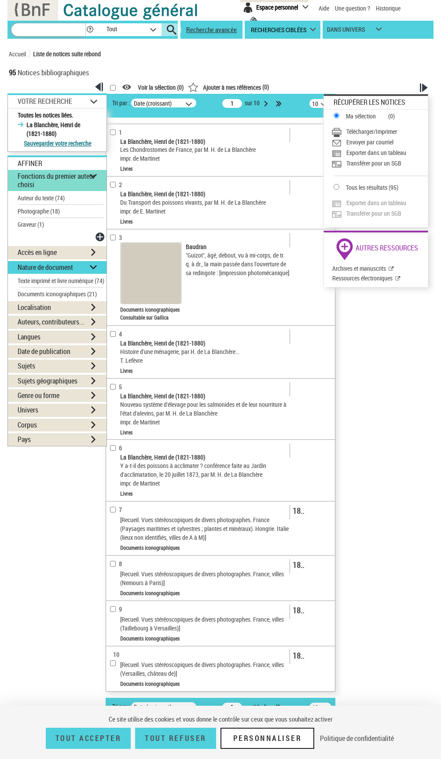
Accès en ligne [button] (37, 252)
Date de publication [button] (44, 351)
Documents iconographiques (57, 294)
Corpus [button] (27, 425)
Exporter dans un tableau (376, 152)
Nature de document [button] (45, 267)
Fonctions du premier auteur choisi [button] (56, 180)
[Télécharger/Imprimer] (379, 131)
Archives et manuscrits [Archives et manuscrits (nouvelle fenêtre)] (359, 268)
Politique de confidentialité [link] (357, 738)
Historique (388, 8)
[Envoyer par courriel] (379, 142)
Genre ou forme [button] (38, 395)
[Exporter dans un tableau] (379, 152)
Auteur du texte (41, 198)
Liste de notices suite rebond (67, 54)
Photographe (39, 211)
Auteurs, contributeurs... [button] (51, 322)
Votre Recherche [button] (45, 101)
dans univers (346, 31)
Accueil (17, 54)
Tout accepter (88, 738)
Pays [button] (24, 439)
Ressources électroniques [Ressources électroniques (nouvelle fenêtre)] (362, 278)
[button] (90, 29)
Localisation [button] (34, 307)
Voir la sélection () (161, 87)
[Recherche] (48, 29)
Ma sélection (361, 116)
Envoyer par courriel (369, 142)
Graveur (31, 224)
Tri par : (121, 103)
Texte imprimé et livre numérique (61, 280)
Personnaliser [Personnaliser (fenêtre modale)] (267, 738)
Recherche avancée (211, 29)
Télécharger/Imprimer (371, 131)
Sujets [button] (26, 366)
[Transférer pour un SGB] (379, 163)
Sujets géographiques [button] (47, 381)
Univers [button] (28, 410)
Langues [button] (29, 337)
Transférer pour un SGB (373, 163)
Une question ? (352, 8)
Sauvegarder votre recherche (57, 143)
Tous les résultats (366, 187)
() (228, 87)
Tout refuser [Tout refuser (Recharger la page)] (175, 738)
